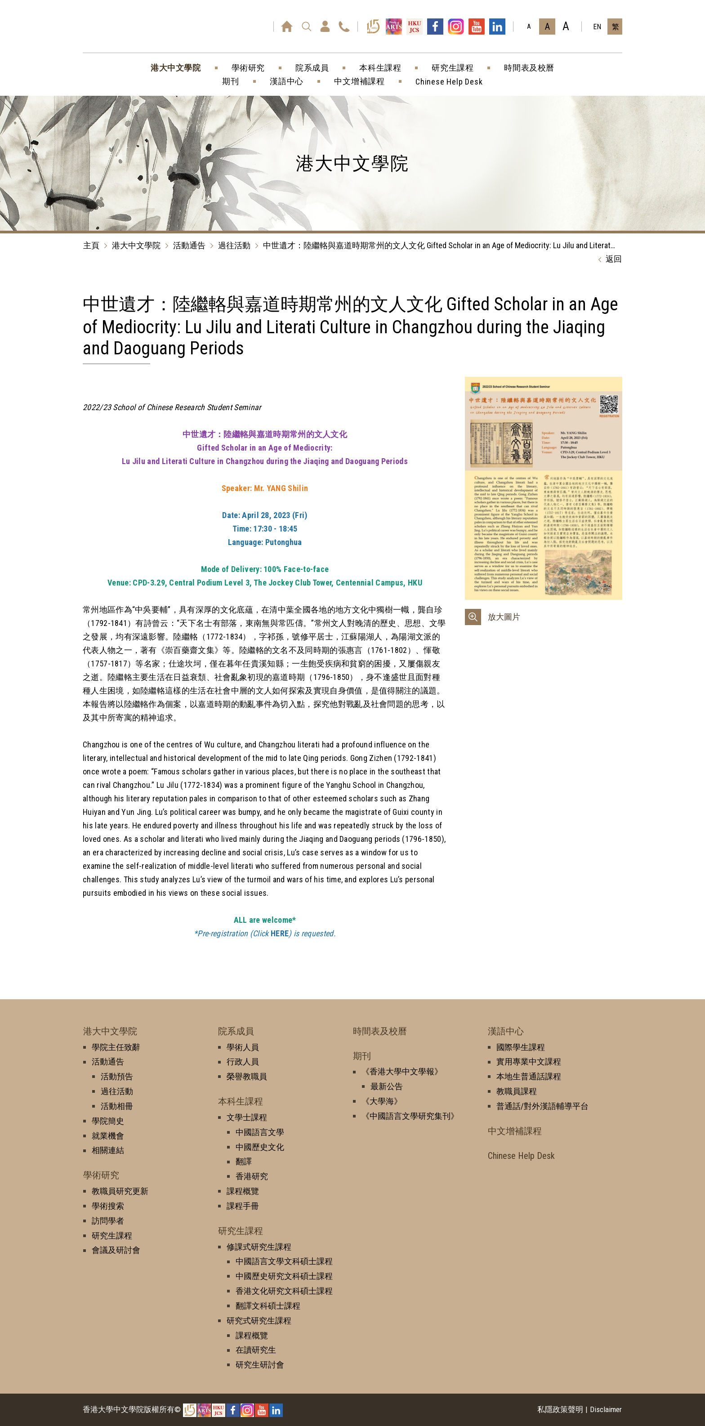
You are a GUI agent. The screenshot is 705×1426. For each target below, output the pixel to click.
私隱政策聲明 (560, 1409)
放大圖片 (504, 616)
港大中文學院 (136, 245)
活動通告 (189, 245)
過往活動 (234, 245)
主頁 (91, 245)
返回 (608, 259)
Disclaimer (606, 1409)
